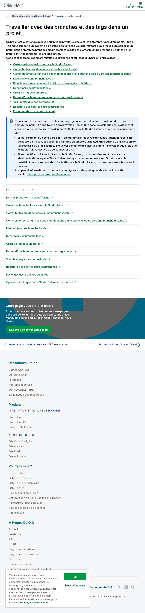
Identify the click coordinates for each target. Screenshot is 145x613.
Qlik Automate (17, 456)
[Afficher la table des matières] (7, 16)
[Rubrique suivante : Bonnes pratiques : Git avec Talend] (108, 345)
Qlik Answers (17, 446)
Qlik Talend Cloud (19, 422)
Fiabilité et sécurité (20, 477)
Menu (140, 6)
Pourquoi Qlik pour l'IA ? (23, 492)
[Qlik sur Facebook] (132, 587)
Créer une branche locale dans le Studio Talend (42, 64)
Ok (75, 576)
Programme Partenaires (23, 554)
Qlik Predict (16, 451)
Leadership (16, 534)
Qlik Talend (15, 417)
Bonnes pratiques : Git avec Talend (28, 197)
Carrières (14, 559)
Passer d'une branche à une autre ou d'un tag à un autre (48, 97)
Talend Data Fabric (20, 426)
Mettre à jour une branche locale (33, 78)
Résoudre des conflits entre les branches (38, 106)
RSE (11, 539)
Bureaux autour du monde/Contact (30, 569)
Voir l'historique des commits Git (33, 102)
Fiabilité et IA (16, 487)
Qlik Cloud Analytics (21, 441)
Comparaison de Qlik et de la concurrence (34, 497)
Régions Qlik (16, 512)
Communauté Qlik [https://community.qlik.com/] (101, 587)
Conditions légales (111, 596)
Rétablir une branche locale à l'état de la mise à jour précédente (52, 83)
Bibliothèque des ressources (26, 394)
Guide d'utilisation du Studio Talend (31, 16)
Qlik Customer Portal (21, 389)
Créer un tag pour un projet (30, 92)
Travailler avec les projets (68, 16)
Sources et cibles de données (27, 507)
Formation (15, 379)
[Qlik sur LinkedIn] (126, 587)
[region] (48, 588)
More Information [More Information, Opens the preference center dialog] (75, 585)
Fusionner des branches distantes (34, 111)
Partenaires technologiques (25, 502)
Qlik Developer (18, 374)
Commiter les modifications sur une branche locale (45, 69)
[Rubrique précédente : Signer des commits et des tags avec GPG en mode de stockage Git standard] (37, 345)
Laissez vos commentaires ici (28, 329)
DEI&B (12, 544)
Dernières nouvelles (21, 564)
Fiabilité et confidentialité (24, 482)
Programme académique (24, 549)
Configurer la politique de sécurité (49, 174)
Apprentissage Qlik (20, 384)
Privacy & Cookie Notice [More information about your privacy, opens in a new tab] (34, 602)
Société (13, 529)
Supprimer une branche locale (32, 88)
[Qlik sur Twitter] (119, 587)
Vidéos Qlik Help (19, 369)
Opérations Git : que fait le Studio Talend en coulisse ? (39, 282)
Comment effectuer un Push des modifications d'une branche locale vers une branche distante (72, 73)
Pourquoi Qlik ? (18, 473)
